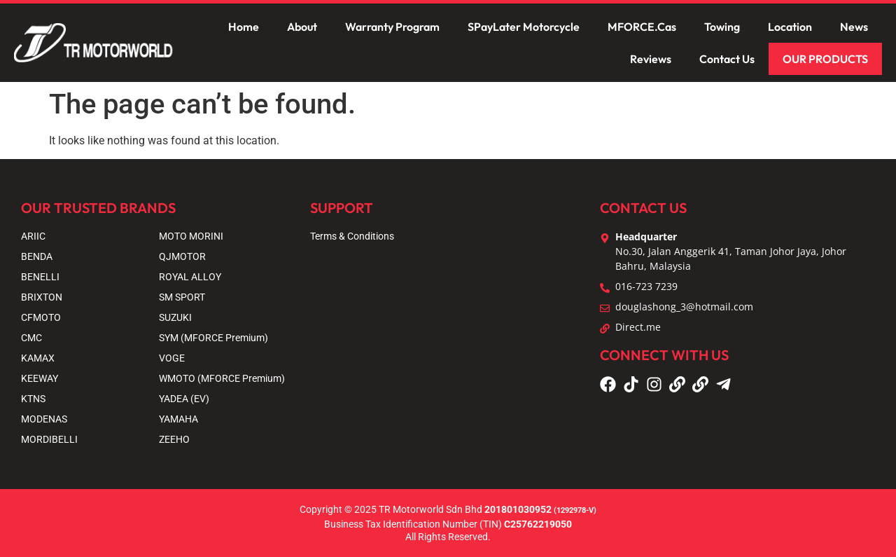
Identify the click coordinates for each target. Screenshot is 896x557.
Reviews (650, 59)
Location (790, 27)
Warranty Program (392, 27)
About (302, 27)
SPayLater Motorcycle (524, 27)
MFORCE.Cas (642, 27)
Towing (722, 27)
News (854, 27)
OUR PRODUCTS (825, 59)
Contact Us (727, 59)
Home (243, 27)
